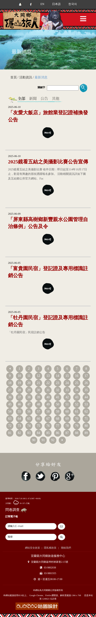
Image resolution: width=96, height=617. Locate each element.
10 (19, 376)
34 (76, 390)
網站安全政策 (32, 547)
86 (57, 433)
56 (29, 411)
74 (29, 426)
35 (86, 390)
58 (48, 411)
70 (76, 418)
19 (19, 383)
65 (29, 418)
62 (86, 411)
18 (9, 383)
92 (52, 440)
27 (9, 390)
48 (38, 404)
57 (38, 411)
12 (38, 376)
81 (9, 433)
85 (48, 433)
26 (86, 383)
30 (38, 390)
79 (76, 426)
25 (76, 383)
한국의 (72, 4)
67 (48, 418)
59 (57, 411)
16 (76, 376)
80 (86, 426)
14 (57, 376)
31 (48, 390)
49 (48, 404)
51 (67, 404)
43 (76, 397)
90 (33, 440)
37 (19, 397)
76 (48, 426)
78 (67, 426)
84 (38, 433)
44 (86, 397)
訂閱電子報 (11, 516)
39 (38, 397)
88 (76, 433)
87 (67, 433)
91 (43, 440)
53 (86, 404)
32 (57, 390)
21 (38, 383)
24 (67, 383)
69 (67, 418)
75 (38, 426)
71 (86, 418)
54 (9, 411)
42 (67, 397)
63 (9, 418)
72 (9, 426)
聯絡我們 (65, 547)
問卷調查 (12, 510)
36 (9, 397)
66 (38, 418)
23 (57, 383)
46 (19, 404)
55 (19, 411)
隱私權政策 (50, 547)
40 (48, 397)
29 (29, 390)
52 (76, 404)
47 (29, 404)
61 (76, 411)
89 (86, 433)
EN (42, 4)
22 (48, 383)
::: (8, 78)
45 (9, 404)
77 (57, 426)
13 (48, 376)
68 (57, 418)
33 (67, 390)
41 (57, 397)
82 (19, 433)
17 (86, 376)
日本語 (56, 4)
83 (29, 433)
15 (67, 376)
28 (19, 390)
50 (57, 404)
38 (29, 397)
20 (29, 383)
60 (67, 411)
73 (19, 426)
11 (28, 376)
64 (19, 418)
